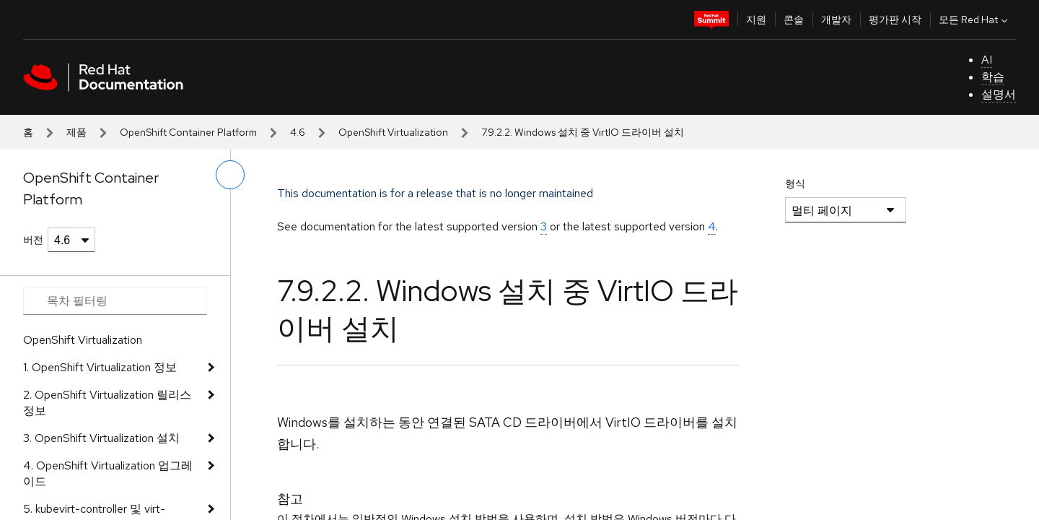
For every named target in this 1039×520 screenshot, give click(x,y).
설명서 (998, 94)
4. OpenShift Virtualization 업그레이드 (108, 473)
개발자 (836, 19)
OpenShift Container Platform (188, 132)
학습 (992, 76)
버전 (33, 239)
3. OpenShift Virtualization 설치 (101, 438)
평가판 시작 (895, 19)
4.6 (297, 132)
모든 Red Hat (975, 19)
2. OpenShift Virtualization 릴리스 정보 (107, 402)
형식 (795, 183)
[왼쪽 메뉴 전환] (230, 174)
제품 (76, 132)
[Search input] (115, 301)
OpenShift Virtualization (393, 132)
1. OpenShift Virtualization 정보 (100, 367)
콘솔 (794, 19)
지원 (756, 19)
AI (986, 59)
